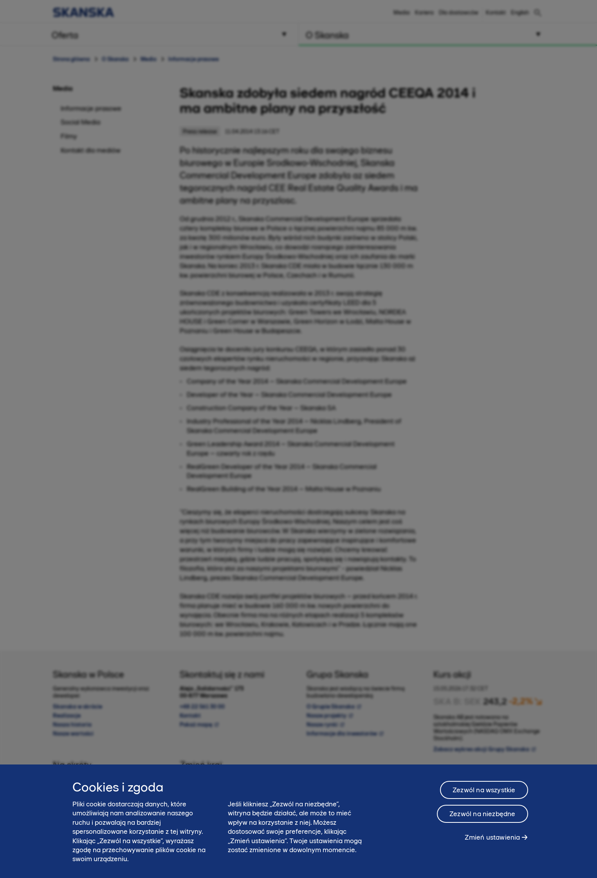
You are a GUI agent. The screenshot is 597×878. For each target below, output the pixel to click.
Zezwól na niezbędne (482, 819)
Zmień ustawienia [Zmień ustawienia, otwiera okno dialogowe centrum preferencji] (492, 842)
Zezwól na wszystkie (484, 795)
